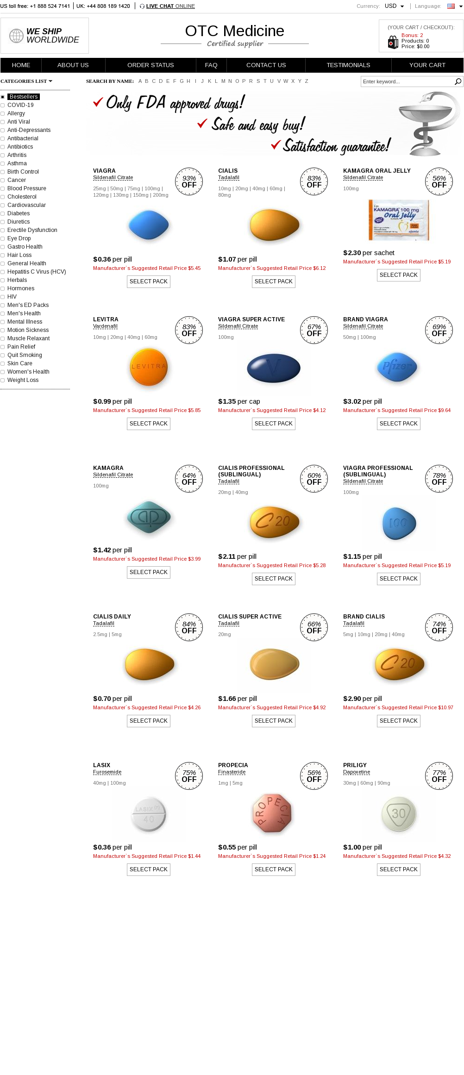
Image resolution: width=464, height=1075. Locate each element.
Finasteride (231, 772)
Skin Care (19, 363)
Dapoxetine (356, 772)
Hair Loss (19, 255)
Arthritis (16, 155)
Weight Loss (22, 380)
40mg (258, 188)
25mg (99, 188)
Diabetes (18, 213)
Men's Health (24, 313)
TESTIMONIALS (348, 65)
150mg (141, 195)
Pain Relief (21, 347)
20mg (241, 188)
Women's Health (28, 372)
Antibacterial (22, 138)
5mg (117, 634)
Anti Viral (18, 122)
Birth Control (23, 172)
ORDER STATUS (150, 65)
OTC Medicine (235, 30)
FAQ (211, 65)
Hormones (20, 288)
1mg (223, 783)
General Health (26, 263)
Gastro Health (25, 247)
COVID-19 (20, 105)
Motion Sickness (28, 330)
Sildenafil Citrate (113, 177)
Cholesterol (22, 197)
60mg (276, 188)
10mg (224, 188)
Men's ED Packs (28, 305)
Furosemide (107, 772)
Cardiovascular (26, 205)
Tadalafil (228, 177)
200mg (161, 195)
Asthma (17, 163)
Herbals (17, 280)
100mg (152, 188)
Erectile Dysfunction (32, 230)
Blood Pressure (26, 188)
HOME (21, 65)
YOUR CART (427, 65)
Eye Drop (19, 238)
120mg (101, 195)
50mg (116, 188)
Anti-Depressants (28, 130)
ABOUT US (73, 65)
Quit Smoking (24, 355)
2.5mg (100, 634)
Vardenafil (105, 326)
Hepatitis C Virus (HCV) (36, 272)
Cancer (16, 180)
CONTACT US (266, 65)
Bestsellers (24, 97)
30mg (349, 783)
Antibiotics (20, 147)
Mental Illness (24, 322)
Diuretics (18, 222)
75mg (133, 188)
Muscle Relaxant (28, 338)
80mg (224, 195)
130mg (121, 195)
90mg (383, 783)
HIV (12, 297)
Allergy (16, 113)
